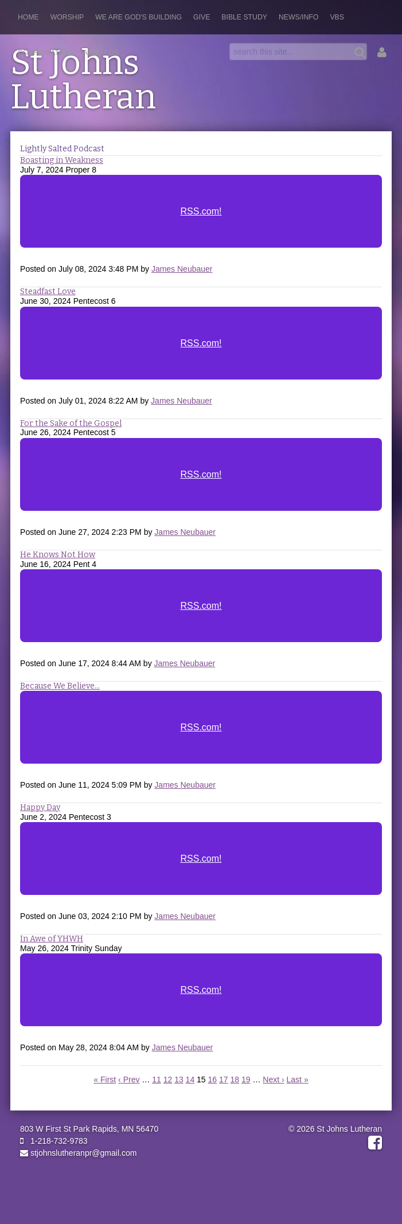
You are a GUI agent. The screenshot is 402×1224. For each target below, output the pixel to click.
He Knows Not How (57, 555)
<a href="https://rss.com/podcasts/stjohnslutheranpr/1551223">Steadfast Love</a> (201, 351)
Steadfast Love (48, 291)
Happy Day (40, 807)
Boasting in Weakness (61, 160)
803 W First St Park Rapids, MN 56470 (89, 1128)
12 (168, 1079)
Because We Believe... (60, 686)
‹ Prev (128, 1079)
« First (104, 1079)
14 (190, 1079)
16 (212, 1079)
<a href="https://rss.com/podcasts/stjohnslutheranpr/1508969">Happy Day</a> (201, 866)
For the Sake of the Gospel (71, 423)
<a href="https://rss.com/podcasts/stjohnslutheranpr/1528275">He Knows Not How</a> (201, 613)
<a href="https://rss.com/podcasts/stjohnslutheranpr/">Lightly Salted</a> (201, 219)
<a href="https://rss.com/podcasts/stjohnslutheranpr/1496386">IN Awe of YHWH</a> (201, 997)
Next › (273, 1079)
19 (246, 1079)
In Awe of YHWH (51, 939)
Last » (298, 1079)
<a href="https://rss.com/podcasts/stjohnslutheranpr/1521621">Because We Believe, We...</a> (201, 735)
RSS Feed (364, 174)
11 (156, 1079)
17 (223, 1079)
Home (28, 17)
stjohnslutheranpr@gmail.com (78, 1152)
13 (179, 1079)
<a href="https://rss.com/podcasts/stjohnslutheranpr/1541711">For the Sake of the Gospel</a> (201, 482)
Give (201, 17)
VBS (337, 17)
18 (234, 1079)
